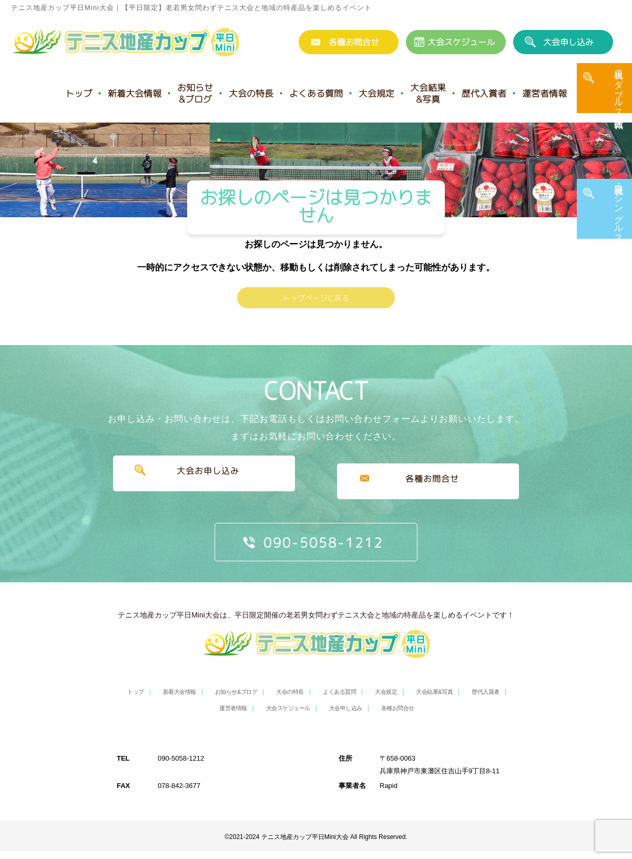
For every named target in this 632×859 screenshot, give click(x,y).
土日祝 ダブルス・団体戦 (619, 98)
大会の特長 (251, 93)
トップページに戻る (316, 312)
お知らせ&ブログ (195, 93)
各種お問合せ (354, 42)
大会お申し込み (204, 495)
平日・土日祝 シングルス (619, 218)
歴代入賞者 (484, 93)
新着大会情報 (134, 93)
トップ (78, 93)
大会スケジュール (461, 42)
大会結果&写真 (428, 93)
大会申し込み (568, 42)
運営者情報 (544, 93)
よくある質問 (316, 93)
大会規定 (376, 93)
